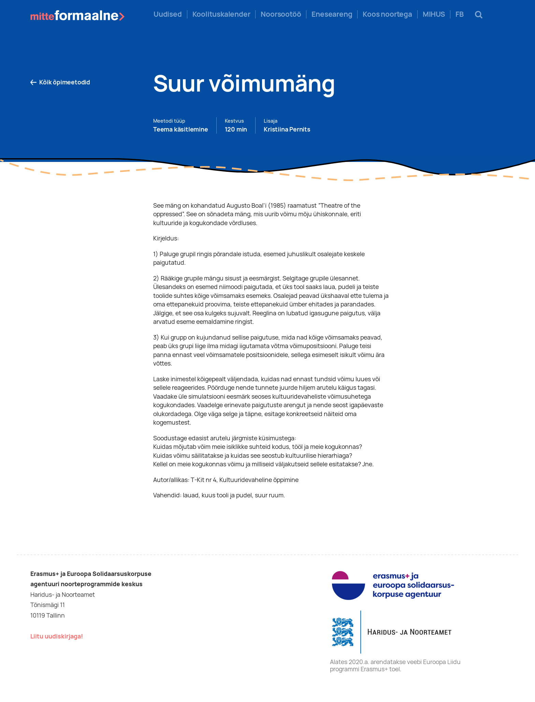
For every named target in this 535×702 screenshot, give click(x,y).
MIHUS (434, 14)
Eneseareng (332, 14)
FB (460, 14)
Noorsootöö (281, 14)
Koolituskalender (221, 14)
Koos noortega (387, 14)
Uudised (168, 14)
